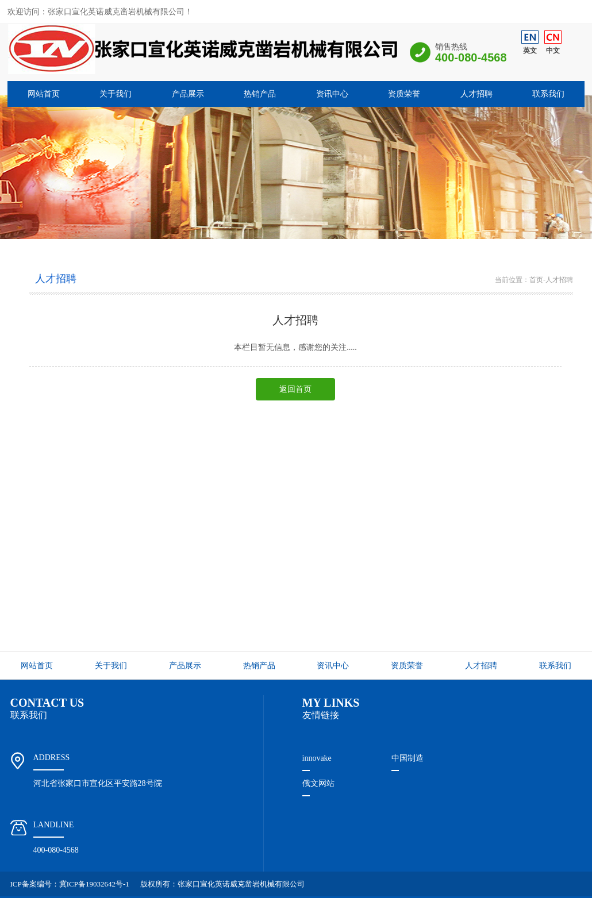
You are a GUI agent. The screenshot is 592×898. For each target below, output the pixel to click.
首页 (536, 280)
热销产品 (260, 94)
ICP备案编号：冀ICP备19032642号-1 (69, 884)
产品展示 (188, 94)
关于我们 (115, 94)
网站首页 (44, 94)
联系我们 (548, 94)
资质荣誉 (404, 94)
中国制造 (407, 758)
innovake (317, 758)
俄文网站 (318, 783)
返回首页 (295, 389)
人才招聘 (476, 94)
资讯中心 (332, 94)
